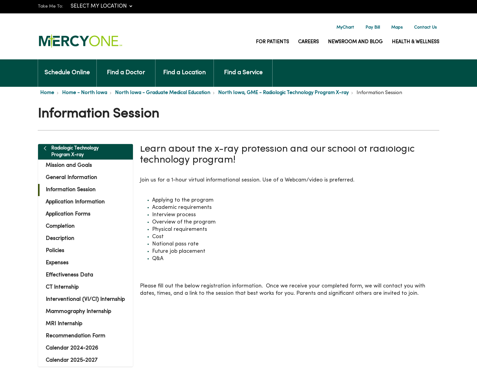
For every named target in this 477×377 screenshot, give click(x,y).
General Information (71, 177)
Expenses (57, 263)
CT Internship (62, 287)
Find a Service (243, 67)
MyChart (345, 28)
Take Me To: (50, 7)
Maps (397, 28)
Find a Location (184, 67)
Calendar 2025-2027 (71, 360)
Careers (308, 42)
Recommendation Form (75, 336)
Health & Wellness (415, 42)
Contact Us (425, 28)
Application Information (75, 202)
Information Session (71, 189)
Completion (60, 226)
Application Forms (68, 214)
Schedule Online (67, 67)
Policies (55, 250)
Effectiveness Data (69, 275)
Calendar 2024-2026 (72, 348)
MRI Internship (64, 323)
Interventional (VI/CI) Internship (85, 299)
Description (60, 238)
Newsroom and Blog (355, 42)
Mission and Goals (69, 165)
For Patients (272, 42)
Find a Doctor (125, 67)
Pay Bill (372, 28)
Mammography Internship (78, 311)
